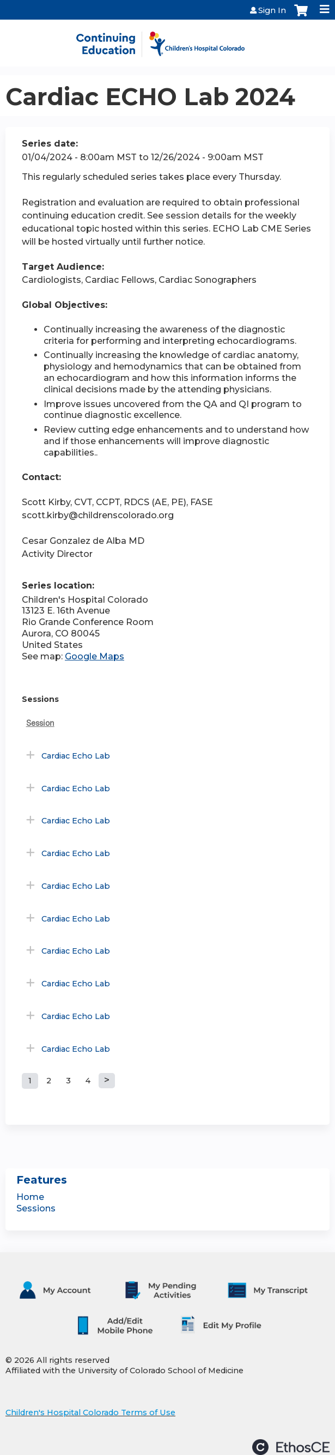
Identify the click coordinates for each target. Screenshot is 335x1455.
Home (30, 1197)
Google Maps (94, 656)
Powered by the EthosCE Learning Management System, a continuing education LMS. (291, 1447)
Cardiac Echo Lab (75, 756)
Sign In (272, 10)
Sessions (36, 1208)
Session (40, 723)
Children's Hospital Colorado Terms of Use (90, 1412)
